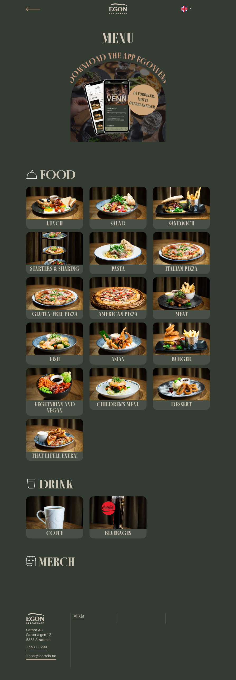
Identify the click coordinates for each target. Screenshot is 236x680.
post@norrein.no (41, 656)
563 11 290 (36, 647)
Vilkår (79, 616)
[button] (33, 9)
